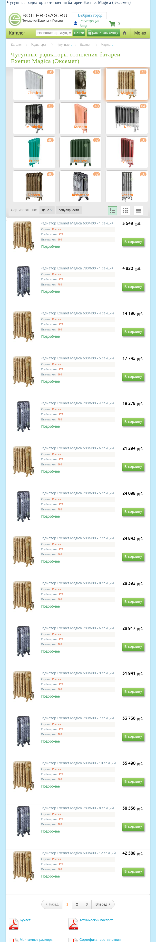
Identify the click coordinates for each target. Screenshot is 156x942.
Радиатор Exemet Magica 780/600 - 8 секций (106, 693)
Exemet (85, 44)
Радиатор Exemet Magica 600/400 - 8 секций (40, 553)
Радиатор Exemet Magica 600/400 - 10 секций (40, 693)
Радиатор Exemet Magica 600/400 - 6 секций (106, 413)
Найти (79, 33)
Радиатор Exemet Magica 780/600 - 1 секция (106, 273)
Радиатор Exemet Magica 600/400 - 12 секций (40, 763)
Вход (83, 26)
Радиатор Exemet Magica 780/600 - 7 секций (106, 623)
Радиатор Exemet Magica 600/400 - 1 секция (40, 273)
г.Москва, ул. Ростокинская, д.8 (33, 901)
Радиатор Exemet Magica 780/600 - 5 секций (40, 483)
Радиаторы (38, 44)
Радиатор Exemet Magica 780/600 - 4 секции (40, 413)
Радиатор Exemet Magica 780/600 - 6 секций (106, 553)
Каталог (16, 44)
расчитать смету (105, 33)
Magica (105, 44)
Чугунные (63, 44)
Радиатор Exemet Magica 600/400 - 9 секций (40, 623)
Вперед (103, 785)
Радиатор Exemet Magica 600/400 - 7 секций (106, 483)
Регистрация (89, 21)
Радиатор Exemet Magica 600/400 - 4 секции (40, 343)
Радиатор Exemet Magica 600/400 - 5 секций (106, 343)
